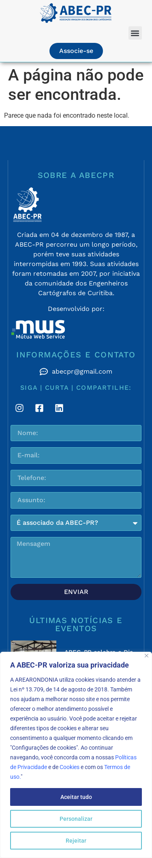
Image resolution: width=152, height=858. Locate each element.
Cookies (69, 767)
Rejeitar (76, 840)
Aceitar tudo (76, 797)
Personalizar (76, 819)
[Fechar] (146, 655)
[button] (135, 33)
